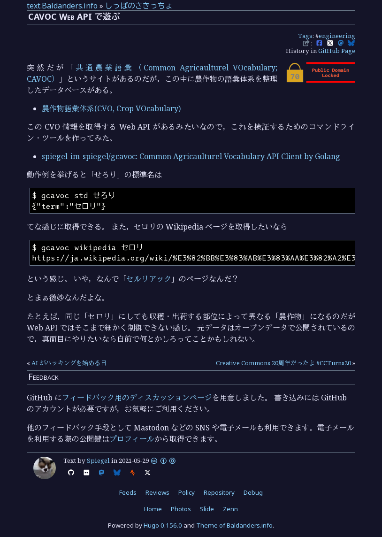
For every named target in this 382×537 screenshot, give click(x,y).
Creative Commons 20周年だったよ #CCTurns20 (283, 363)
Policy (186, 492)
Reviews (157, 492)
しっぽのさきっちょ (139, 5)
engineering (337, 35)
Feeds (128, 492)
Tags (305, 35)
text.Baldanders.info (62, 5)
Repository (219, 492)
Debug (253, 492)
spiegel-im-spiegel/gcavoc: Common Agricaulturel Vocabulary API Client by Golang (191, 156)
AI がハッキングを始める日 (69, 363)
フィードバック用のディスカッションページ (137, 397)
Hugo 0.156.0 (163, 525)
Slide (207, 509)
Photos (181, 509)
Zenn (230, 509)
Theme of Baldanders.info (234, 525)
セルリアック (148, 279)
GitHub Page (336, 50)
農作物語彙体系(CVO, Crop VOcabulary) (111, 108)
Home (153, 509)
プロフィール (131, 439)
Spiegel (98, 460)
